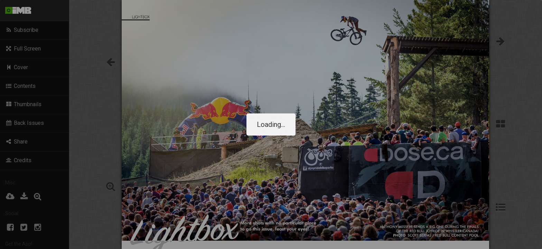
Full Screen (23, 48)
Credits (18, 160)
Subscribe (21, 30)
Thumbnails (23, 104)
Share (16, 141)
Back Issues (24, 123)
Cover (16, 67)
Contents (20, 86)
